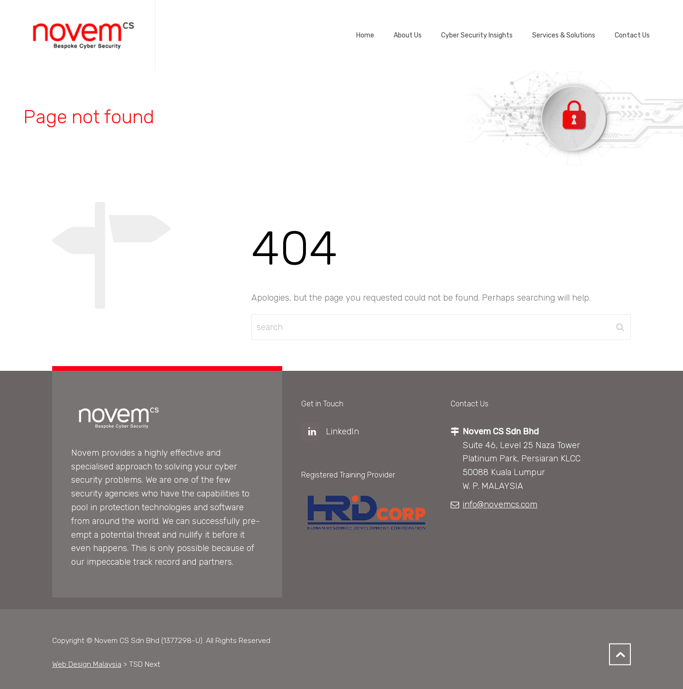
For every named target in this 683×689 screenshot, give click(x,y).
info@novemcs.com (499, 504)
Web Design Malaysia (86, 664)
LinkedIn (342, 431)
